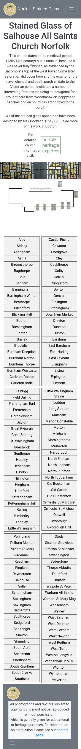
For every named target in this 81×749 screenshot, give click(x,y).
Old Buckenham (59, 484)
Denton (59, 289)
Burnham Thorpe (22, 364)
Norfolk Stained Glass (31, 9)
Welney (59, 611)
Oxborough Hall (59, 527)
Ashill (22, 258)
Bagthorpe (22, 271)
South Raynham (22, 666)
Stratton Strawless (59, 543)
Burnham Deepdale (22, 352)
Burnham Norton (22, 358)
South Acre (21, 648)
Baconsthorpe (22, 264)
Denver (59, 296)
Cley (59, 258)
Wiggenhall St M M (59, 661)
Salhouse (22, 580)
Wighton (59, 667)
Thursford (59, 574)
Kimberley (22, 516)
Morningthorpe (59, 440)
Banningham (22, 289)
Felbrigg (22, 391)
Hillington (21, 478)
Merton (59, 427)
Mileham (59, 434)
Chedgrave (59, 252)
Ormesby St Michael (59, 508)
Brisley (22, 339)
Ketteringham (21, 497)
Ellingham (59, 364)
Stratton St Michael (59, 549)
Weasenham (59, 605)
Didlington (59, 302)
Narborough (59, 452)
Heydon (22, 472)
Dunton (59, 333)
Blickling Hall (22, 314)
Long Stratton (59, 409)
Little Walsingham (22, 528)
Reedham (22, 561)
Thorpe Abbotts (59, 568)
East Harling (59, 352)
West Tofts (59, 649)
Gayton (21, 422)
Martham (59, 415)
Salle (21, 586)
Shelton (22, 635)
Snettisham (22, 660)
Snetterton (22, 654)
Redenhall (21, 555)
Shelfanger (22, 629)
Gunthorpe (22, 453)
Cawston (59, 246)
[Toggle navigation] (71, 9)
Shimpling (22, 641)
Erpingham (59, 377)
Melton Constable (59, 421)
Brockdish (22, 346)
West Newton (59, 636)
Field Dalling (22, 397)
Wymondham (59, 674)
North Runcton (59, 471)
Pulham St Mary (22, 549)
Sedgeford (22, 623)
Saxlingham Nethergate (22, 607)
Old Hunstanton (59, 496)
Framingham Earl (22, 404)
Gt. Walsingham (22, 441)
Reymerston (22, 574)
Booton (21, 321)
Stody (59, 536)
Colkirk (59, 277)
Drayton (59, 321)
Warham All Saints (59, 593)
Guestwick (22, 447)
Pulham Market (21, 543)
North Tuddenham (59, 477)
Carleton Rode (22, 383)
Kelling (22, 510)
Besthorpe (22, 302)
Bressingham (22, 327)
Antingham (21, 252)
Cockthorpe (59, 264)
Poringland (22, 536)
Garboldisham (22, 416)
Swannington (59, 555)
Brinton (21, 333)
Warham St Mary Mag (59, 599)
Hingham (22, 485)
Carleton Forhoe (22, 377)
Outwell (59, 515)
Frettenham (22, 410)
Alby (22, 240)
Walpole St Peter (59, 586)
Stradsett (22, 679)
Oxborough (59, 521)
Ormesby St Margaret (59, 502)
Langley (22, 522)
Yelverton (59, 680)
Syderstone (59, 561)
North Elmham (59, 459)
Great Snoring (21, 435)
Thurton (59, 580)
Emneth (59, 383)
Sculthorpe (22, 616)
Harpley (22, 460)
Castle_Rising (59, 240)
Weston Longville (59, 655)
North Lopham (59, 465)
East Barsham (59, 346)
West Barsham (59, 617)
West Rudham (59, 642)
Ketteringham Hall (22, 503)
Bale (22, 277)
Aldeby (22, 246)
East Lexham (59, 358)
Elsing (59, 370)
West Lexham (59, 630)
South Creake (22, 673)
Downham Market (59, 314)
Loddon (59, 403)
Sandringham (22, 593)
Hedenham (21, 466)
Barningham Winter (22, 296)
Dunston (59, 327)
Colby (59, 271)
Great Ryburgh (22, 429)
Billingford (22, 308)
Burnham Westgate (22, 370)
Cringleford (59, 283)
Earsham (59, 339)
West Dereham (59, 624)
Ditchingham (59, 308)
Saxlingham (22, 599)
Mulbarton (59, 446)
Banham (22, 283)
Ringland (22, 568)
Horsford (22, 491)
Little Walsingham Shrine (59, 393)
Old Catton (59, 490)
